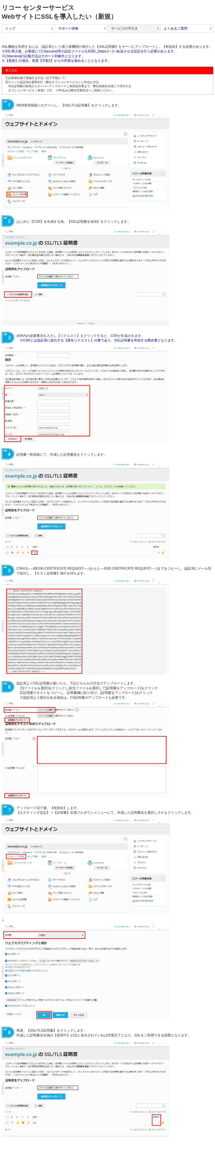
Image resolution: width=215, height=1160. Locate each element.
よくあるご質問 (175, 28)
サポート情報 (68, 28)
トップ (10, 28)
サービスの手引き (124, 28)
